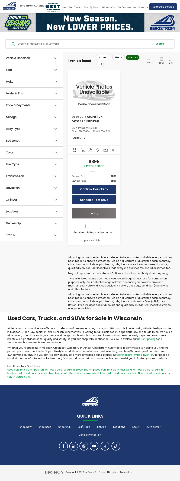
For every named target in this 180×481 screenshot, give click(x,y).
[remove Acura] (104, 57)
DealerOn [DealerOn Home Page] (92, 472)
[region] (94, 178)
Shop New (25, 427)
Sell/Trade (84, 427)
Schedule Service (163, 6)
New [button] (64, 7)
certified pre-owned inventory (135, 355)
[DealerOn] (54, 472)
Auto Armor (153, 427)
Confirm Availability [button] (94, 189)
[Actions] (113, 119)
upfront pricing (146, 339)
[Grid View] (160, 60)
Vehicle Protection (90, 435)
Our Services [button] (124, 7)
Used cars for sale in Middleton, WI (90, 373)
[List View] (170, 60)
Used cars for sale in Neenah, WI (132, 373)
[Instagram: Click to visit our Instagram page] (84, 446)
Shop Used (44, 427)
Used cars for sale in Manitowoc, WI (45, 373)
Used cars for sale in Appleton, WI (27, 369)
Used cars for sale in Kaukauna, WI (115, 369)
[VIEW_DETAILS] (94, 89)
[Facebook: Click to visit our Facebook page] (63, 446)
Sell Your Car (108, 7)
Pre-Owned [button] (75, 7)
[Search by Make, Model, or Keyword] (85, 44)
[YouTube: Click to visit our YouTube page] (94, 446)
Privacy (103, 472)
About (135, 427)
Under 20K (64, 427)
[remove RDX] (118, 57)
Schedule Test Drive (94, 200)
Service (101, 427)
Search (160, 43)
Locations (138, 7)
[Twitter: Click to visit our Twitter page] (105, 446)
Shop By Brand (91, 7)
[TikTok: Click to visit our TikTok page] (116, 446)
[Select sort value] (150, 60)
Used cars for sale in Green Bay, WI (71, 369)
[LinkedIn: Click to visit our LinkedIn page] (74, 446)
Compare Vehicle (89, 240)
